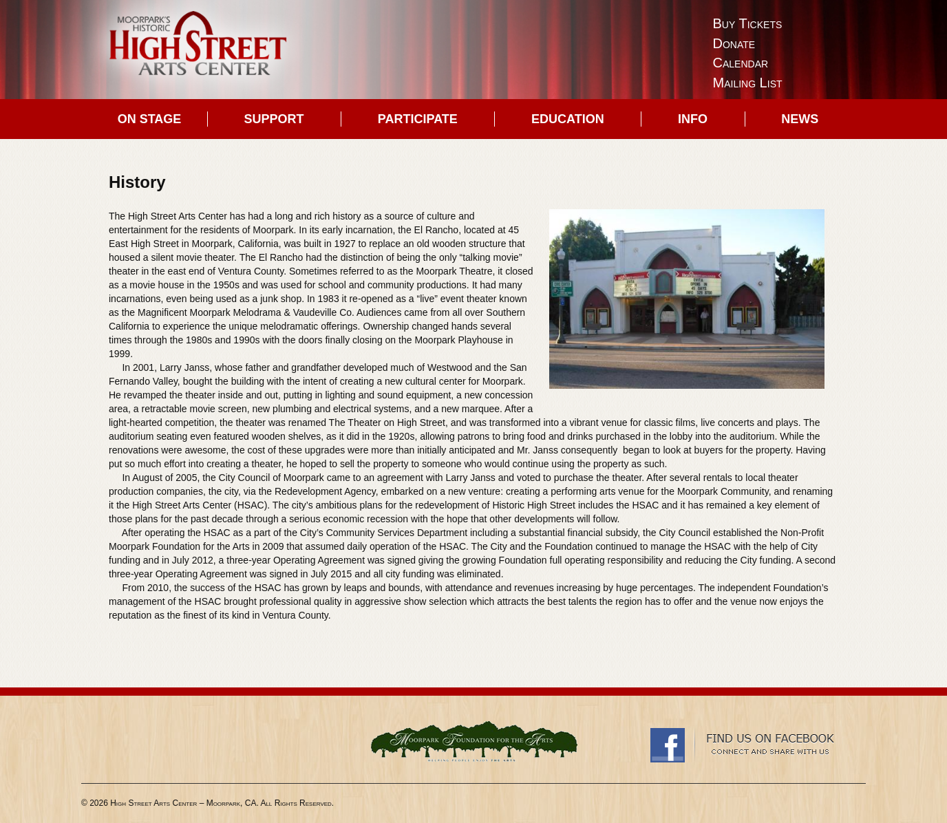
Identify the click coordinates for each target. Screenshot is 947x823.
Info (692, 119)
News (799, 119)
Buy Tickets (748, 23)
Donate (734, 43)
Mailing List (748, 82)
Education (567, 119)
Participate (418, 119)
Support (274, 119)
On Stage (150, 119)
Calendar (741, 62)
